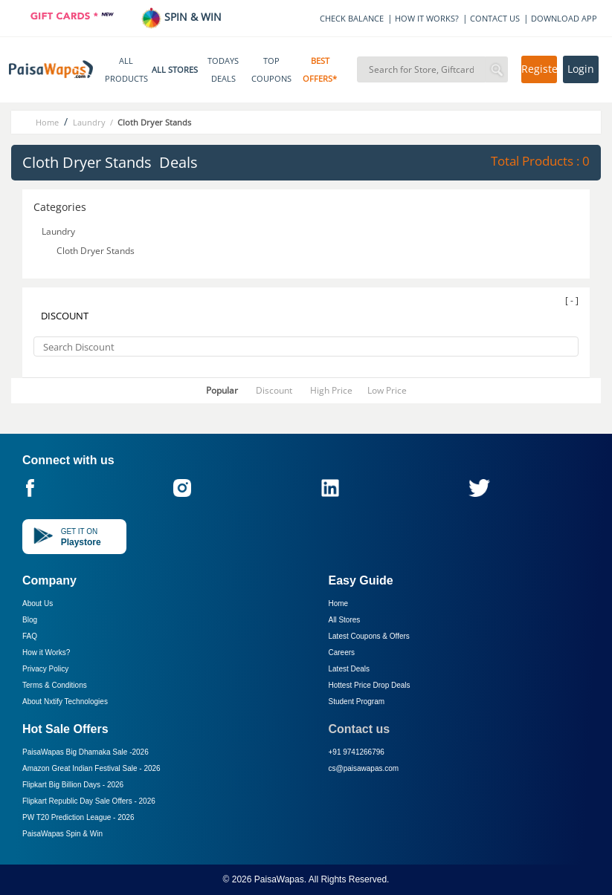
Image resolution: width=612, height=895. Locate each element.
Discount (274, 390)
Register (539, 69)
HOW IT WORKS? (427, 18)
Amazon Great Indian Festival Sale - (91, 768)
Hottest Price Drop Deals (369, 685)
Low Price (387, 390)
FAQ (29, 636)
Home (339, 603)
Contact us (359, 729)
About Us (37, 603)
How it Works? (46, 652)
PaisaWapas (279, 879)
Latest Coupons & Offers (369, 636)
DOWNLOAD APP (564, 18)
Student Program (357, 701)
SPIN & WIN (181, 17)
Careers (342, 652)
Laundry (59, 231)
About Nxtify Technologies (65, 701)
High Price (331, 390)
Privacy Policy (45, 669)
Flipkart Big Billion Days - (72, 785)
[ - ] (572, 300)
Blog (29, 620)
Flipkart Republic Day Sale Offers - (88, 801)
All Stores (345, 620)
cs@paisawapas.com (364, 768)
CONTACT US (495, 18)
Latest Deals (349, 669)
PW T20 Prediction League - (78, 817)
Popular (222, 390)
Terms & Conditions (54, 685)
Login (580, 69)
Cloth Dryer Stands (97, 250)
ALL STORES (175, 70)
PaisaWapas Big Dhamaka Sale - (85, 752)
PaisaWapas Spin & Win (62, 834)
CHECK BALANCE (352, 18)
